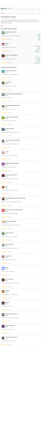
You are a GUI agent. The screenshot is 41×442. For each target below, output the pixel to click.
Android (3, 13)
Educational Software (30, 13)
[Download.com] (4, 8)
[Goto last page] (38, 348)
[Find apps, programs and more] (23, 9)
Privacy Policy (30, 439)
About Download (17, 439)
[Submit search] (9, 9)
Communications (17, 13)
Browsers (13, 13)
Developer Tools (23, 13)
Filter (2, 25)
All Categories (8, 13)
